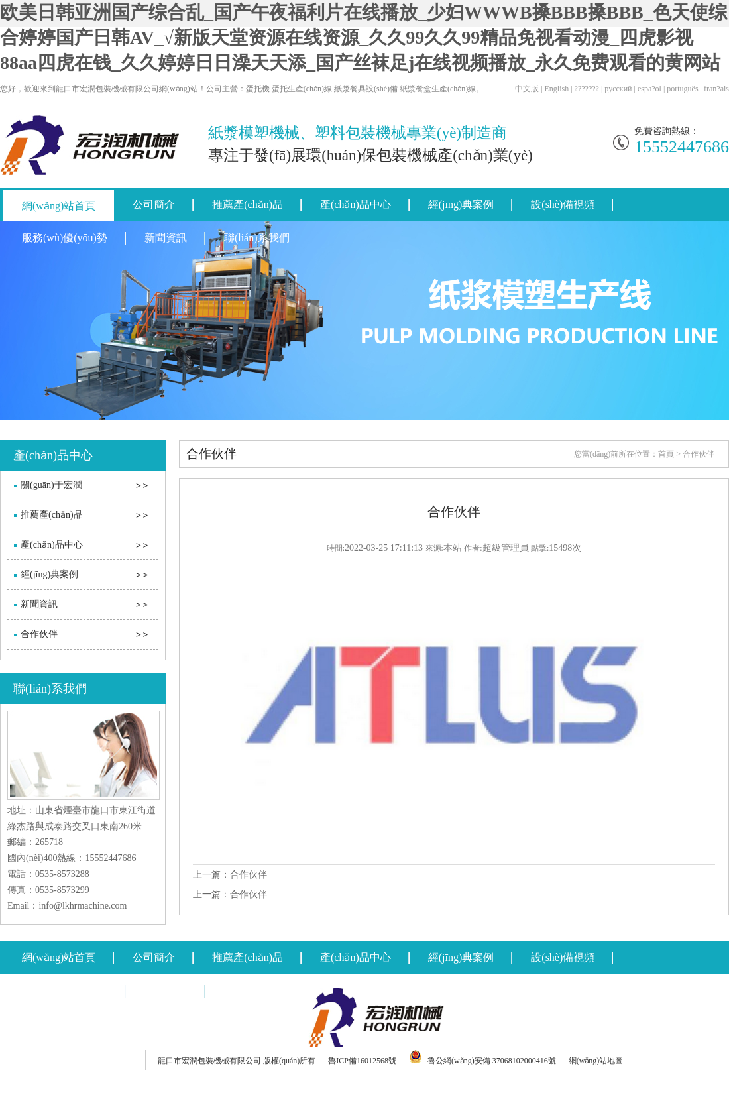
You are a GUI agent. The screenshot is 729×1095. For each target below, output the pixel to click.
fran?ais (716, 88)
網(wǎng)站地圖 (596, 1060)
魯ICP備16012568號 (362, 1060)
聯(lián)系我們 (257, 237)
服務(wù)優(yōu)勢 (64, 237)
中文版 (527, 88)
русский (618, 88)
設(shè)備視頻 (562, 204)
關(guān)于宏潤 (51, 485)
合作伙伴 (39, 634)
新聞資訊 (165, 237)
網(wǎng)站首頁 (58, 205)
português (682, 88)
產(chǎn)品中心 (355, 204)
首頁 (666, 454)
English (557, 88)
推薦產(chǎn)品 (247, 204)
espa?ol (649, 88)
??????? (587, 88)
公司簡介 (154, 204)
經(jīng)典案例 (461, 204)
